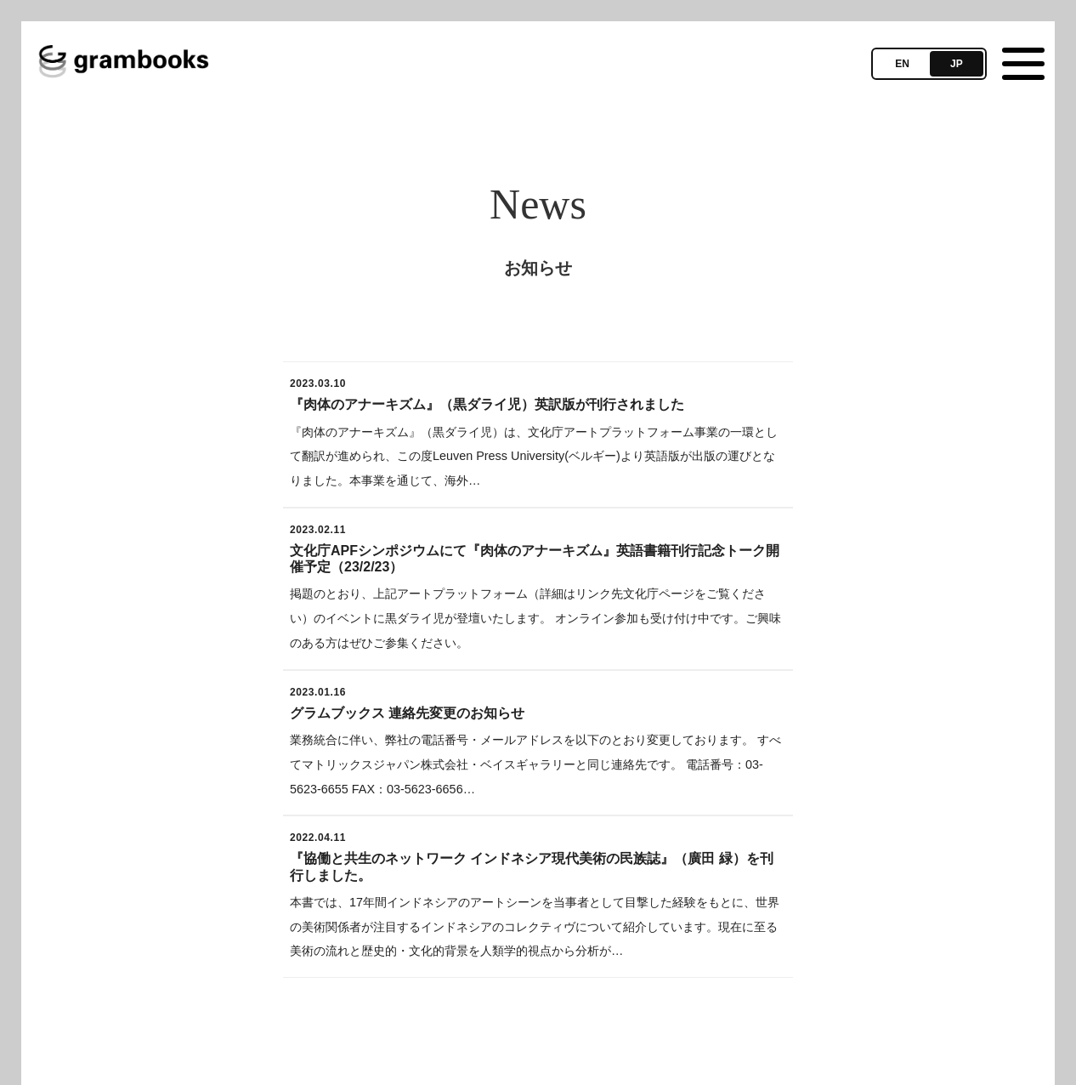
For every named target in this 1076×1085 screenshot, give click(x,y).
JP (956, 64)
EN (902, 64)
